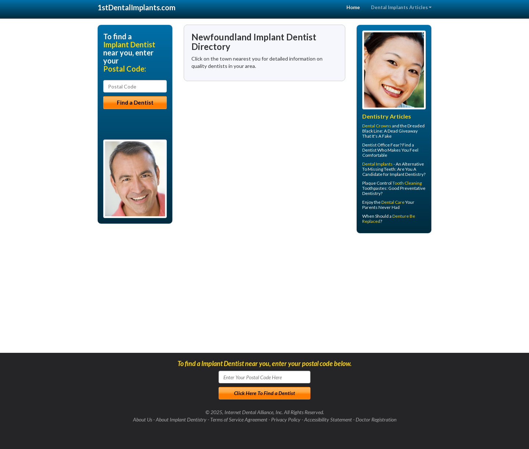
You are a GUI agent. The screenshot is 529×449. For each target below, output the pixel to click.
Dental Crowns (376, 125)
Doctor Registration (376, 419)
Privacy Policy (286, 419)
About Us (142, 419)
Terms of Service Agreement (238, 419)
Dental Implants (377, 164)
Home (353, 7)
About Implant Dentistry (181, 419)
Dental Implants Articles (401, 7)
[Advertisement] (394, 296)
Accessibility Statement (328, 419)
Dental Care (392, 202)
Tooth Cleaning (407, 183)
